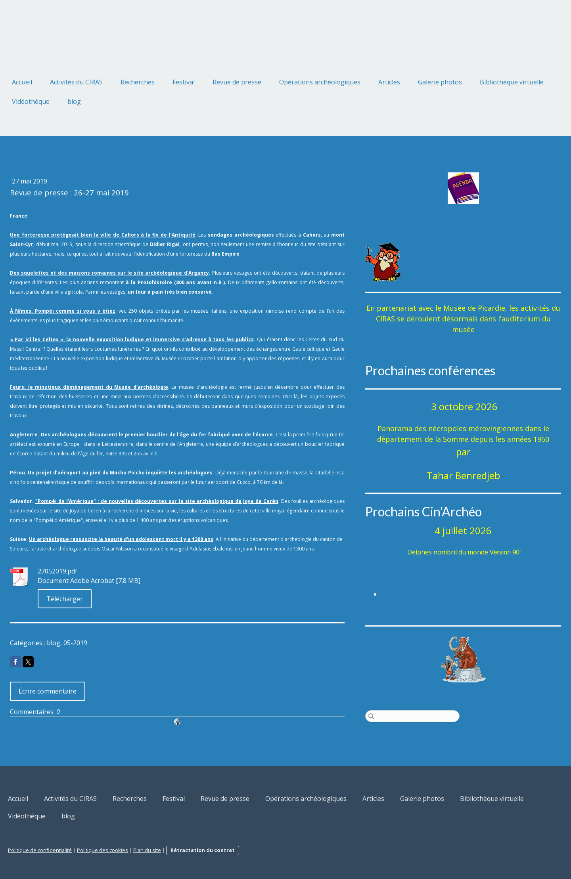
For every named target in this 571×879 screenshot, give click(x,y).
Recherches (138, 82)
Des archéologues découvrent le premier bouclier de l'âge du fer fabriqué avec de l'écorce (157, 434)
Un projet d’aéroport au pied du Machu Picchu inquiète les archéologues (120, 472)
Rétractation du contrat (203, 850)
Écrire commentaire (48, 691)
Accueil (22, 82)
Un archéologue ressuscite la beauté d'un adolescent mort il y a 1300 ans (121, 539)
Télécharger (64, 598)
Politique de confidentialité (40, 850)
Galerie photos (440, 82)
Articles (389, 82)
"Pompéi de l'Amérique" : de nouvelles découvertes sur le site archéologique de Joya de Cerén (156, 501)
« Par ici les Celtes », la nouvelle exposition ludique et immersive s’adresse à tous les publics (132, 339)
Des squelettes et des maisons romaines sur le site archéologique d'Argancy (109, 272)
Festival (183, 82)
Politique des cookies (102, 850)
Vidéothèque (31, 101)
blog (74, 101)
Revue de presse (237, 82)
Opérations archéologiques (319, 82)
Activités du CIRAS (76, 82)
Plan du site (147, 850)
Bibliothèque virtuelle (512, 82)
